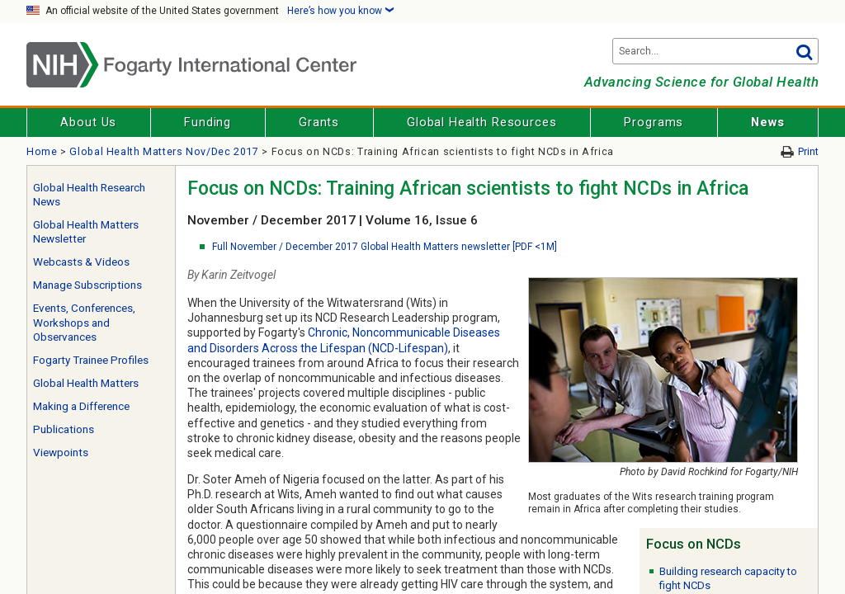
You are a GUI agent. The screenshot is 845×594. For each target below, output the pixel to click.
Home (42, 151)
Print (808, 151)
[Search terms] (715, 51)
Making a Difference (81, 406)
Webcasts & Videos (81, 262)
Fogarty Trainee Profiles (91, 360)
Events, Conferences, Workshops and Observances (84, 322)
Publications (63, 429)
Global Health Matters (86, 383)
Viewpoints (60, 452)
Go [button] (804, 51)
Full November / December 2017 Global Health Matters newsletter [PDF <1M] (384, 246)
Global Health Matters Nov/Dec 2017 (163, 151)
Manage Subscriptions (87, 285)
